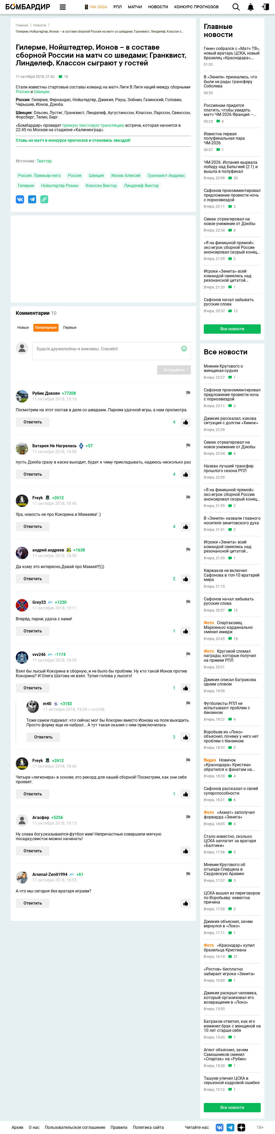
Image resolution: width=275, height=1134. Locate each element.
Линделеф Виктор (141, 185)
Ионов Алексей (125, 175)
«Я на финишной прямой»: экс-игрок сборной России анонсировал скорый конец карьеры (230, 247)
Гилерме (26, 185)
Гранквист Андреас (166, 175)
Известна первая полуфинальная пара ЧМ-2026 (224, 138)
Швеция (96, 175)
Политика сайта (148, 1127)
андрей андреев (48, 550)
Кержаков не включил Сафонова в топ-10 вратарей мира (231, 575)
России (23, 91)
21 (236, 957)
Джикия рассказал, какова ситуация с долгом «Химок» (231, 420)
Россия (75, 175)
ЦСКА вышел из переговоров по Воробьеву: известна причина (232, 898)
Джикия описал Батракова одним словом (230, 682)
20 (236, 178)
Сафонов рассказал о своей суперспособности (231, 790)
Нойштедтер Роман (59, 185)
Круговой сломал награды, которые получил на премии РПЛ (230, 656)
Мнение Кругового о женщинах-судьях (223, 368)
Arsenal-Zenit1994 (49, 874)
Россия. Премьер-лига (39, 175)
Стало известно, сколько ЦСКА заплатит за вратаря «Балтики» (230, 841)
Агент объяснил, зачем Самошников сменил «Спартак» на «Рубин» (226, 1054)
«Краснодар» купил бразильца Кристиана (229, 947)
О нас (34, 1127)
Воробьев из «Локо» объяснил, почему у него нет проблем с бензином (231, 736)
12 (236, 311)
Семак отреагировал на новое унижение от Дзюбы (229, 221)
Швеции (41, 91)
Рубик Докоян (46, 393)
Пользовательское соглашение (75, 1127)
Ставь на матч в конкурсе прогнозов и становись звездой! (73, 140)
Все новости (232, 328)
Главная (22, 25)
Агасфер (40, 817)
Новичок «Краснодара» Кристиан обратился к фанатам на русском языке (228, 765)
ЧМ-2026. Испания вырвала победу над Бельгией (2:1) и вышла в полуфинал (231, 167)
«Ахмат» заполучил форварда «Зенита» (229, 814)
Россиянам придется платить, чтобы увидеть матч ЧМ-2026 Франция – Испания (229, 110)
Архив (17, 1127)
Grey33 (39, 602)
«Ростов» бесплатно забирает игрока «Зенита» (229, 971)
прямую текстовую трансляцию (93, 125)
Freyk (37, 497)
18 (236, 639)
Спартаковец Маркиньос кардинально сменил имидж (228, 627)
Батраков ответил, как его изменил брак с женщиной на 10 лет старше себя (232, 1026)
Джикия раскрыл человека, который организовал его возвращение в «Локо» (230, 997)
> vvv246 (96, 709)
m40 (47, 703)
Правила (119, 1127)
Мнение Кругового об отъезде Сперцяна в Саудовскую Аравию (224, 869)
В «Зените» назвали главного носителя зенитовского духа (232, 520)
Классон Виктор (101, 185)
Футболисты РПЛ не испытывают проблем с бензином (227, 708)
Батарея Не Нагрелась (54, 445)
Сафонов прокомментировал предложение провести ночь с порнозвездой (232, 195)
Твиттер (44, 161)
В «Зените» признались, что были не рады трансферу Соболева (230, 81)
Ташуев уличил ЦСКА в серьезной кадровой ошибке (231, 1080)
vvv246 (39, 654)
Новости (39, 25)
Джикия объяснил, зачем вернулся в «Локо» (228, 923)
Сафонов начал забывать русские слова (229, 302)
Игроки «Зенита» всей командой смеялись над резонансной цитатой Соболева (227, 276)
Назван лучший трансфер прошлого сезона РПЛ (229, 468)
